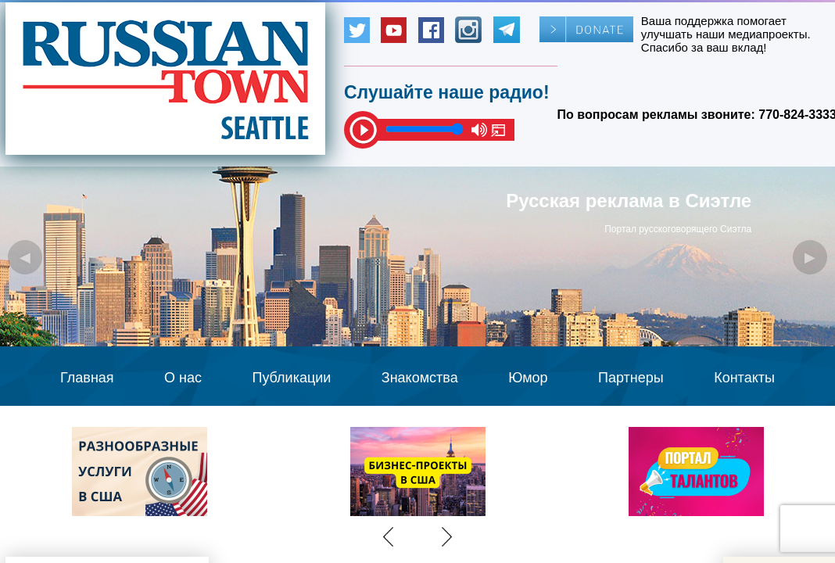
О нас (183, 377)
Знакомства (420, 377)
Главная (87, 377)
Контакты (744, 377)
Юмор (527, 377)
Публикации (291, 377)
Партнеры (631, 377)
